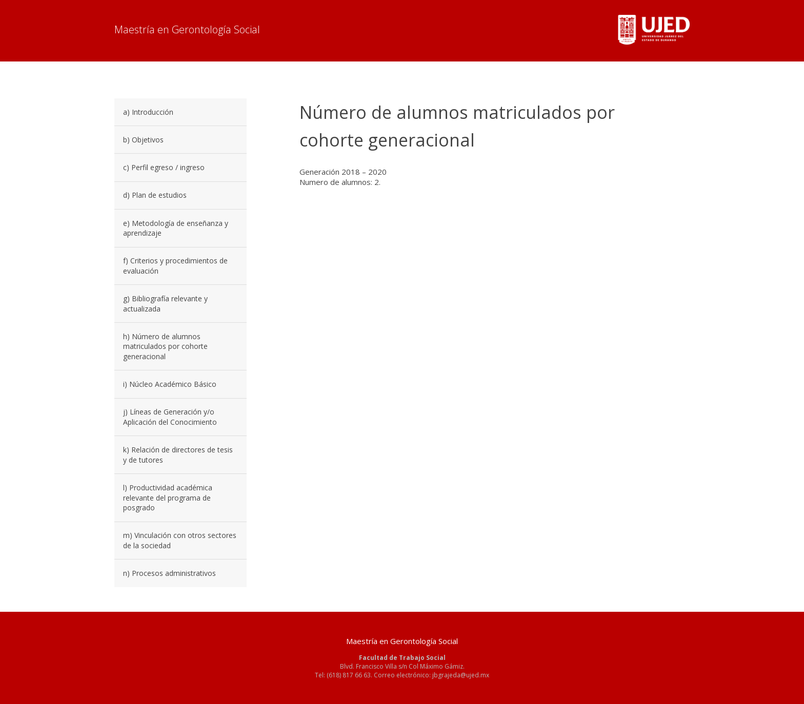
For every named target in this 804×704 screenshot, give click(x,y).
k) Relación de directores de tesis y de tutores (178, 455)
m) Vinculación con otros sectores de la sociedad (179, 540)
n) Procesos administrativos (169, 573)
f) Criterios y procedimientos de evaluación (175, 266)
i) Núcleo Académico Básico (169, 384)
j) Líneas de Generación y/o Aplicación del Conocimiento (170, 417)
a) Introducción (148, 112)
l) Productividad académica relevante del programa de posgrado (167, 497)
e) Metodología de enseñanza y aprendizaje (175, 228)
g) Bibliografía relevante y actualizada (165, 304)
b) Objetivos (143, 139)
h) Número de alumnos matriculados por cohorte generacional (165, 346)
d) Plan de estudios (155, 195)
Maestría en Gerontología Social (187, 30)
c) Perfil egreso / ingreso (164, 167)
